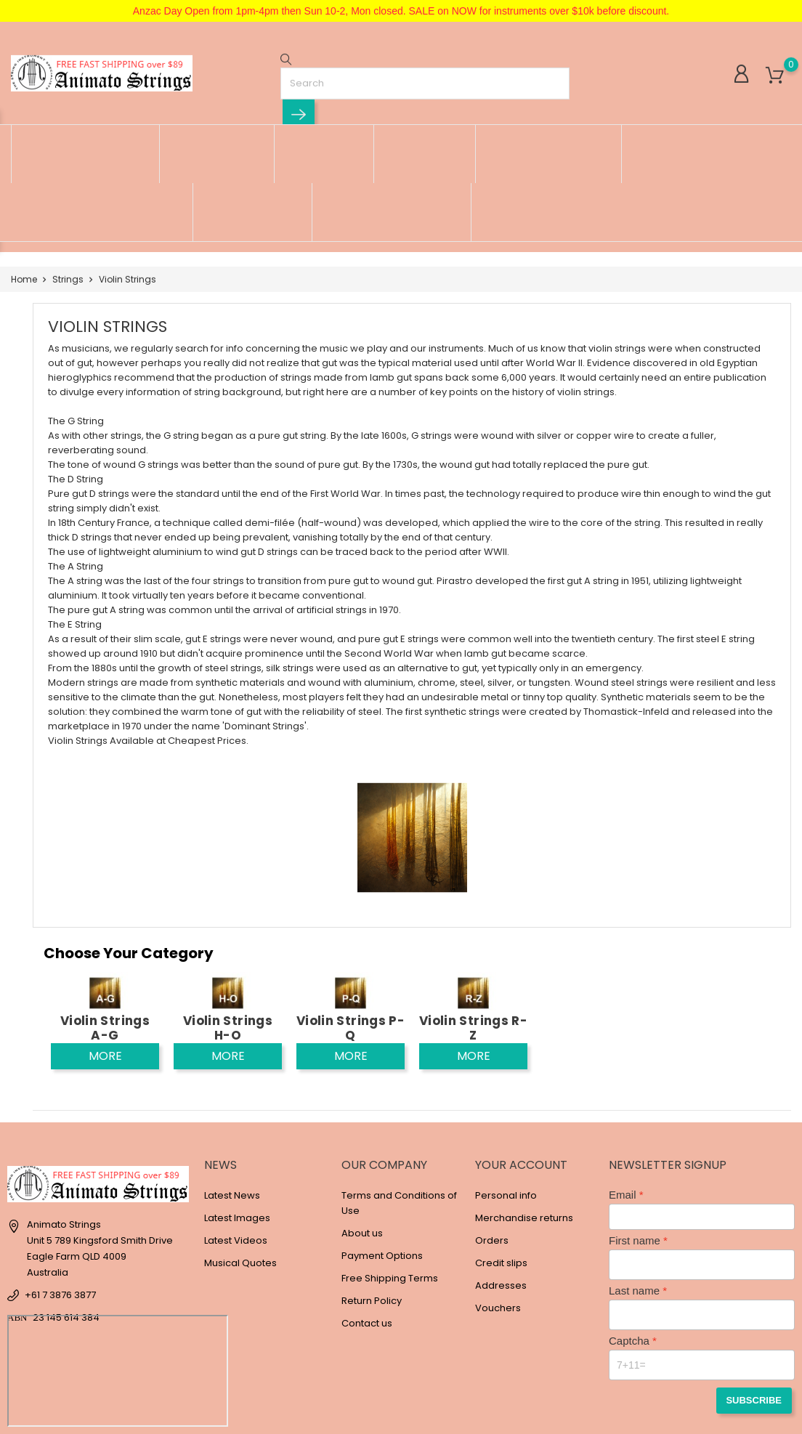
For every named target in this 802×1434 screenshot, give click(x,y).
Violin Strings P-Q (350, 937)
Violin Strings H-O (227, 937)
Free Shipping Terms (389, 1187)
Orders (492, 1149)
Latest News (232, 1104)
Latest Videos (235, 1149)
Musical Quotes (240, 1172)
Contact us (366, 1232)
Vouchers (498, 1217)
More (105, 965)
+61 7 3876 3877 (60, 1205)
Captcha (629, 1250)
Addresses (501, 1195)
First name (634, 1149)
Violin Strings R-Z (473, 937)
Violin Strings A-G (105, 937)
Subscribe (757, 1308)
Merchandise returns (524, 1127)
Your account (521, 1074)
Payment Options (382, 1165)
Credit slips (501, 1172)
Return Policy (371, 1210)
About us (362, 1142)
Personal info (506, 1104)
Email (622, 1104)
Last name (634, 1200)
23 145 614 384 (66, 1227)
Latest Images (237, 1127)
